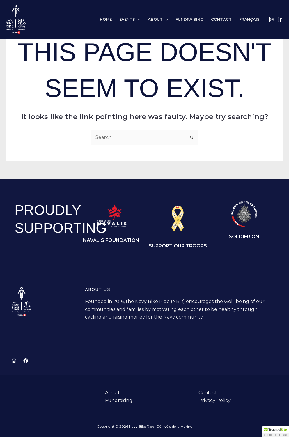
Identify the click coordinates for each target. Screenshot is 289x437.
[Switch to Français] (249, 19)
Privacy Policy (214, 400)
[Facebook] (280, 19)
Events (129, 19)
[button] (137, 19)
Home (106, 19)
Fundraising (189, 19)
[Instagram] (271, 19)
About (158, 19)
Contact (221, 19)
